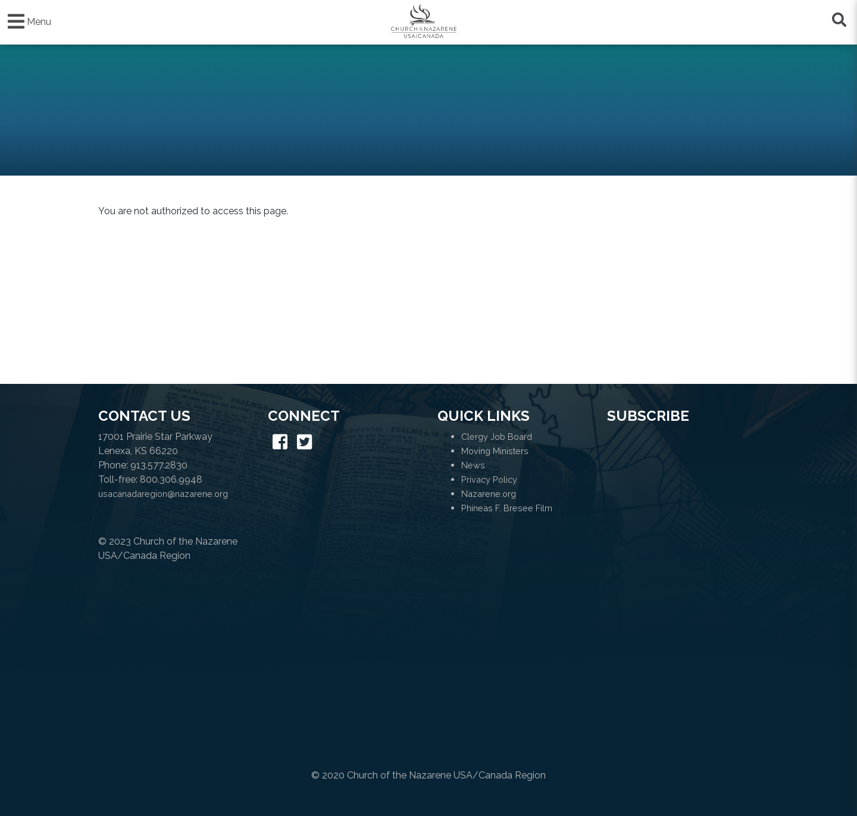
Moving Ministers (494, 451)
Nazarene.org (488, 494)
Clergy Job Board (496, 437)
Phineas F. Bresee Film (506, 508)
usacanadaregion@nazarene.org (163, 494)
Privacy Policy (489, 479)
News (473, 465)
